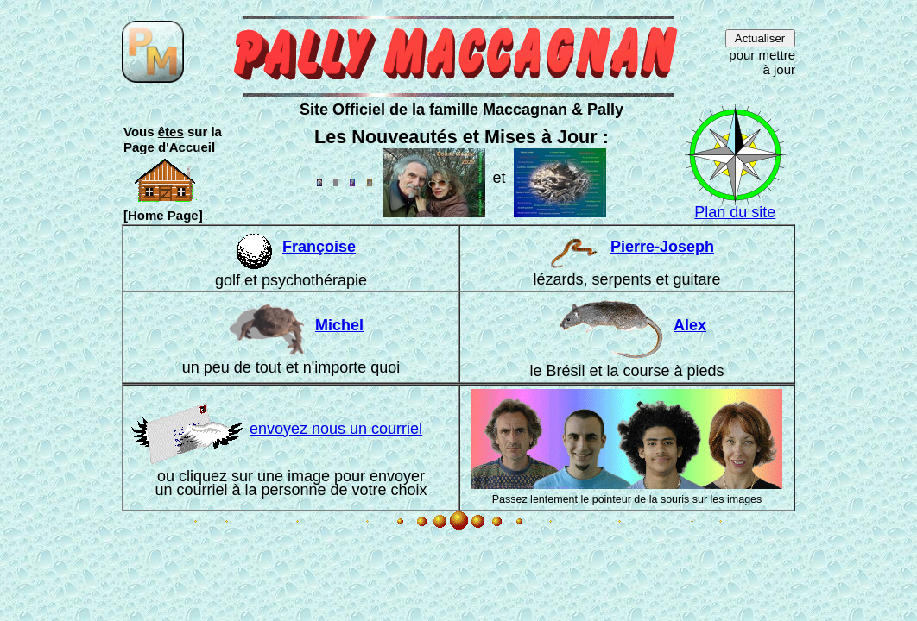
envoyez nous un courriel (276, 428)
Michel (339, 325)
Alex (690, 325)
